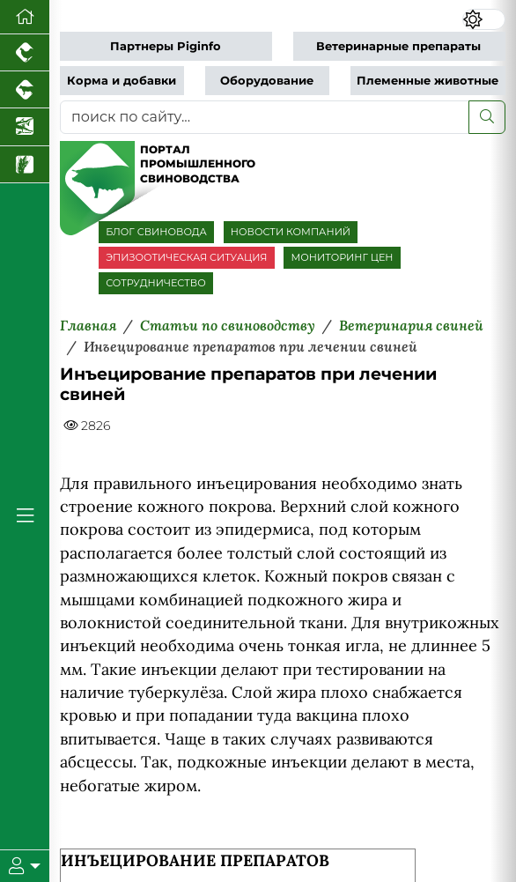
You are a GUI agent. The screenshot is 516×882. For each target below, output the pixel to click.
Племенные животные (427, 80)
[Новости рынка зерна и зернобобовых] (24, 164)
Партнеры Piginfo (165, 46)
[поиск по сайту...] (264, 117)
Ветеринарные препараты (398, 46)
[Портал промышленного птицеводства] (24, 52)
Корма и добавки (121, 80)
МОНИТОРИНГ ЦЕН (342, 257)
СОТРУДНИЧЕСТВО (156, 283)
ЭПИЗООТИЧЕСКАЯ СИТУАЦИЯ (186, 257)
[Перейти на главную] (24, 17)
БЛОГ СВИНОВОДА (156, 232)
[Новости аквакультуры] (24, 126)
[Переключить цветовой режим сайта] (483, 19)
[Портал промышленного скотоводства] (24, 89)
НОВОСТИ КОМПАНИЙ (290, 232)
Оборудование (266, 80)
